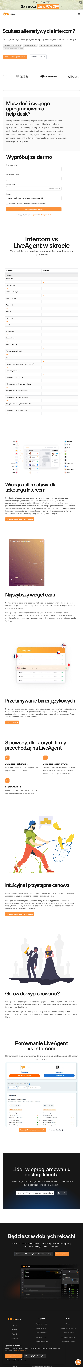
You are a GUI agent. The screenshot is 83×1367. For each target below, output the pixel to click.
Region (8, 194)
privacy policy (20, 1351)
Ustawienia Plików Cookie (16, 1360)
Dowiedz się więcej (56, 1130)
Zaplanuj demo (61, 1254)
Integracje (14, 1338)
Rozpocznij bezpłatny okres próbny (19, 519)
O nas (68, 1324)
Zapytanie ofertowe (41, 1341)
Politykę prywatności (45, 215)
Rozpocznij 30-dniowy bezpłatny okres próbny (35, 1193)
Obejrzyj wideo (38, 57)
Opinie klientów (68, 1333)
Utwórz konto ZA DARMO (34, 209)
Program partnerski (68, 1337)
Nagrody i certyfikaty (68, 1328)
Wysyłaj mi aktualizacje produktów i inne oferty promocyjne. (27, 203)
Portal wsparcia (41, 1324)
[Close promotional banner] (80, 2)
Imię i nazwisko (11, 165)
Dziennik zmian (41, 1337)
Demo (61, 1193)
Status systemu (41, 1333)
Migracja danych (41, 1328)
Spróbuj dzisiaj (12, 722)
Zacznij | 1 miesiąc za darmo (14, 57)
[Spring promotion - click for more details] (41, 5)
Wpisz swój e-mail (12, 175)
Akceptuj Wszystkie (13, 1356)
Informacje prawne (68, 1341)
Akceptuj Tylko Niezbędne (35, 1356)
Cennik (14, 1330)
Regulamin (35, 215)
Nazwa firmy (10, 184)
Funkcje (15, 1334)
